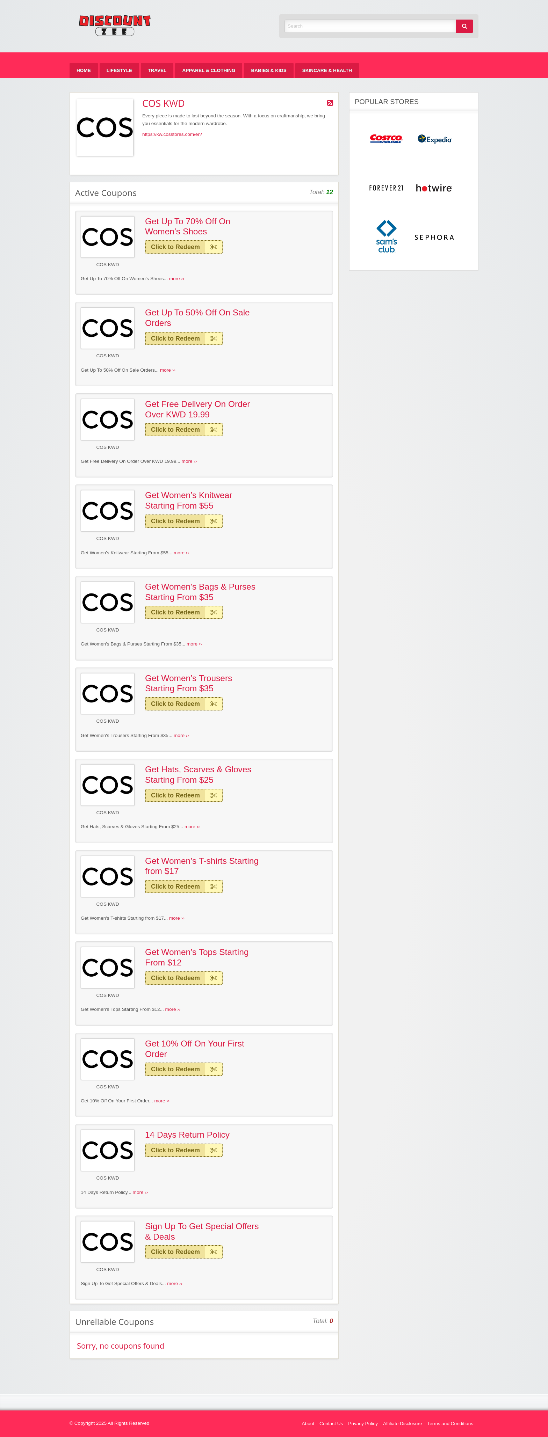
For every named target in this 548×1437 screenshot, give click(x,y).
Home (84, 70)
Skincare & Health (327, 70)
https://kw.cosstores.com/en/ (172, 134)
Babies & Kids (268, 70)
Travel (157, 70)
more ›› (177, 278)
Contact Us (331, 1423)
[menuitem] (84, 70)
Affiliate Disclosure (402, 1423)
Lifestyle (119, 70)
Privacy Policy (363, 1423)
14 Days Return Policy (187, 1134)
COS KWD (107, 264)
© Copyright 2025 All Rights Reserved (109, 1423)
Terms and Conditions (450, 1423)
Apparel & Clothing (208, 70)
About (308, 1423)
